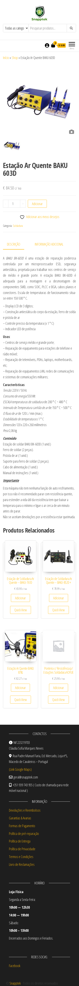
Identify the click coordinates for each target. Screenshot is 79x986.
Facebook (14, 965)
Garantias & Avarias (20, 818)
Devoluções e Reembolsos (24, 810)
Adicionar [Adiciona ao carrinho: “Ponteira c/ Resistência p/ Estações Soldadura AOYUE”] (58, 687)
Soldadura (18, 226)
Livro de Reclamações (22, 864)
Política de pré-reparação (24, 833)
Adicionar (37, 203)
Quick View (20, 610)
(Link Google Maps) (20, 769)
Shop (15, 57)
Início (6, 57)
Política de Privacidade (22, 848)
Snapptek (15, 983)
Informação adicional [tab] (49, 244)
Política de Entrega (19, 841)
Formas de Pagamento (22, 825)
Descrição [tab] (13, 244)
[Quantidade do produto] (14, 204)
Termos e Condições (21, 856)
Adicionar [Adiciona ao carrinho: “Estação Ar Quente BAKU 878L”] (20, 687)
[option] (39, 99)
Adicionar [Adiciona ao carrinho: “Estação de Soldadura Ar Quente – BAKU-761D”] (20, 598)
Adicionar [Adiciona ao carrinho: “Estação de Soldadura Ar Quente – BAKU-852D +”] (58, 598)
